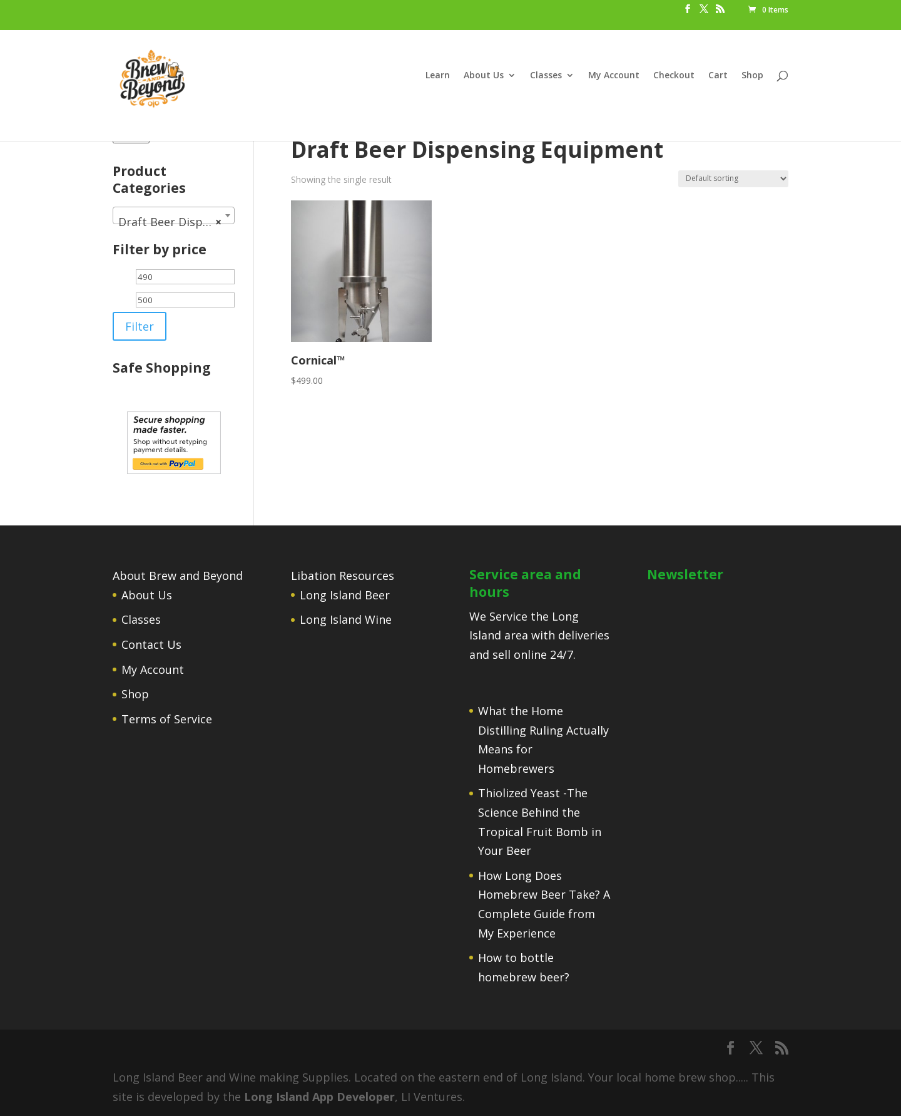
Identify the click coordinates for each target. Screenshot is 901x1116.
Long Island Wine (346, 619)
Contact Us (151, 644)
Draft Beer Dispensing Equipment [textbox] (176, 221)
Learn (437, 76)
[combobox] (174, 215)
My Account (613, 76)
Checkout (674, 76)
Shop (752, 76)
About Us (484, 76)
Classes (546, 76)
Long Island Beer (345, 594)
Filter (139, 326)
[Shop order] (733, 178)
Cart (718, 76)
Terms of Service (166, 718)
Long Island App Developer (319, 1096)
